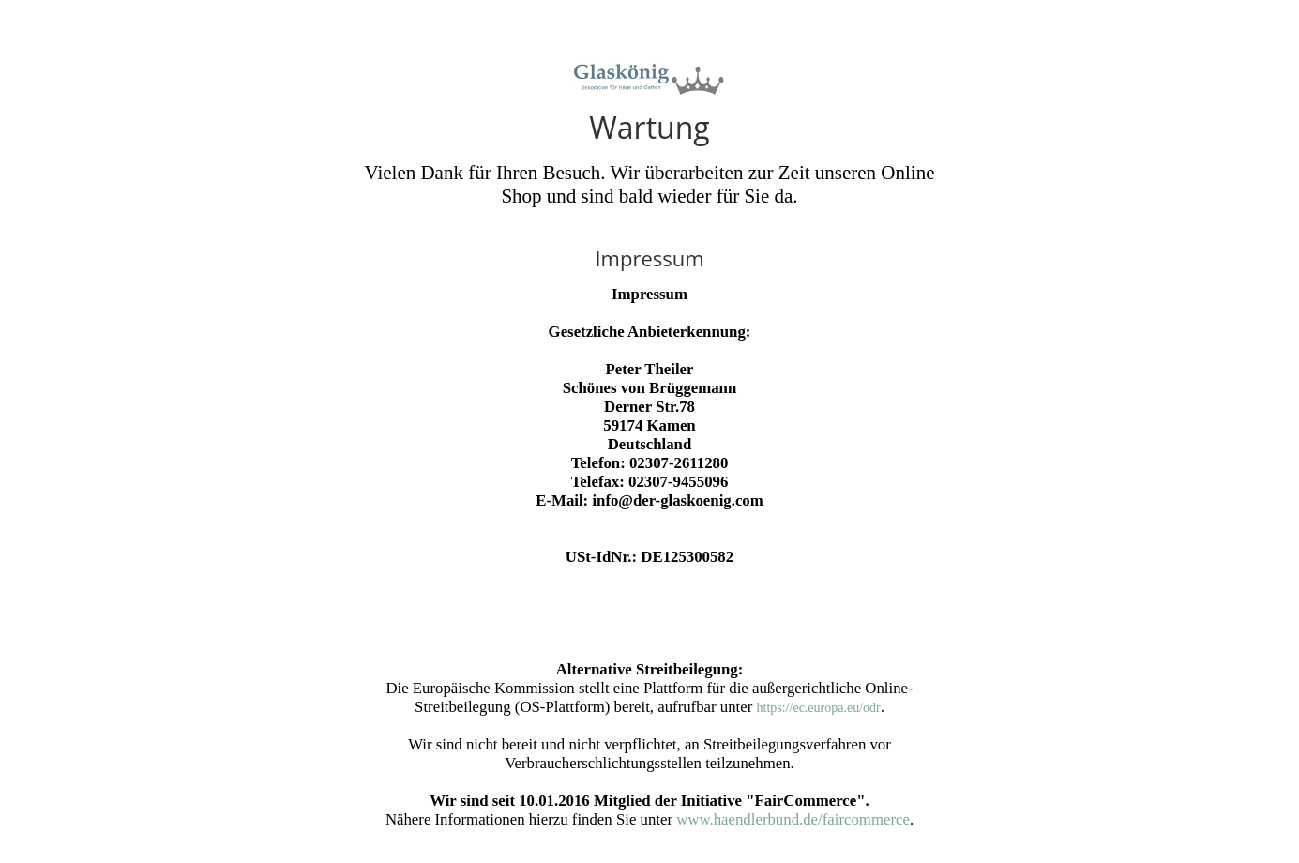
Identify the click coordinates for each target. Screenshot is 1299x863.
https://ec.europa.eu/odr (819, 708)
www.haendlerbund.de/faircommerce (793, 819)
